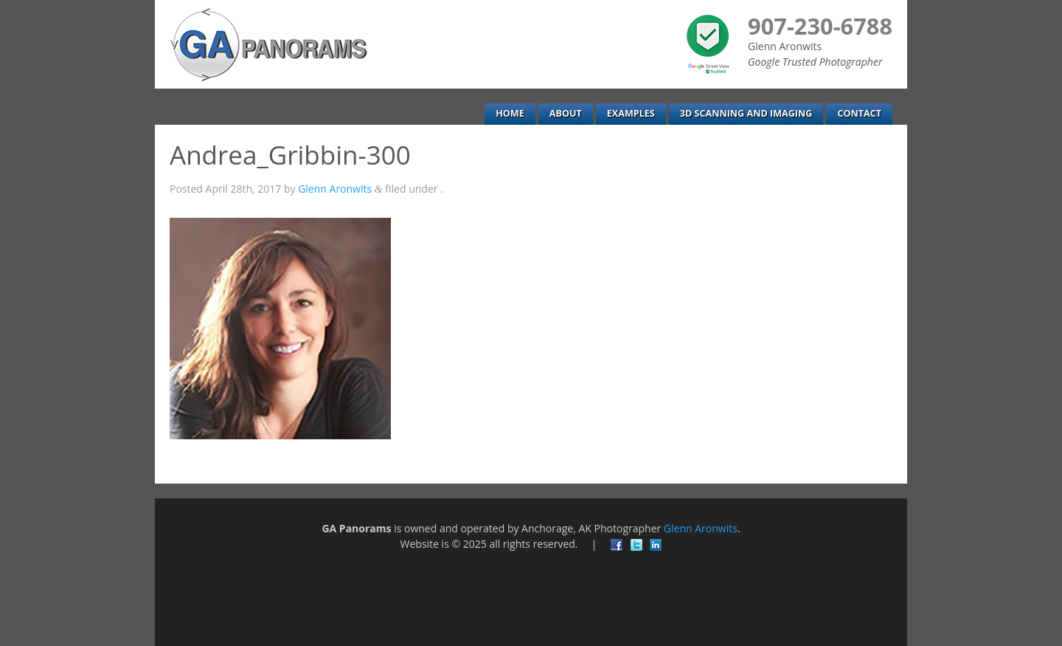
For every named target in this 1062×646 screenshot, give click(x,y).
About (565, 113)
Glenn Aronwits (335, 189)
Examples (631, 113)
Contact (859, 113)
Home (510, 113)
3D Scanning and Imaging (746, 113)
